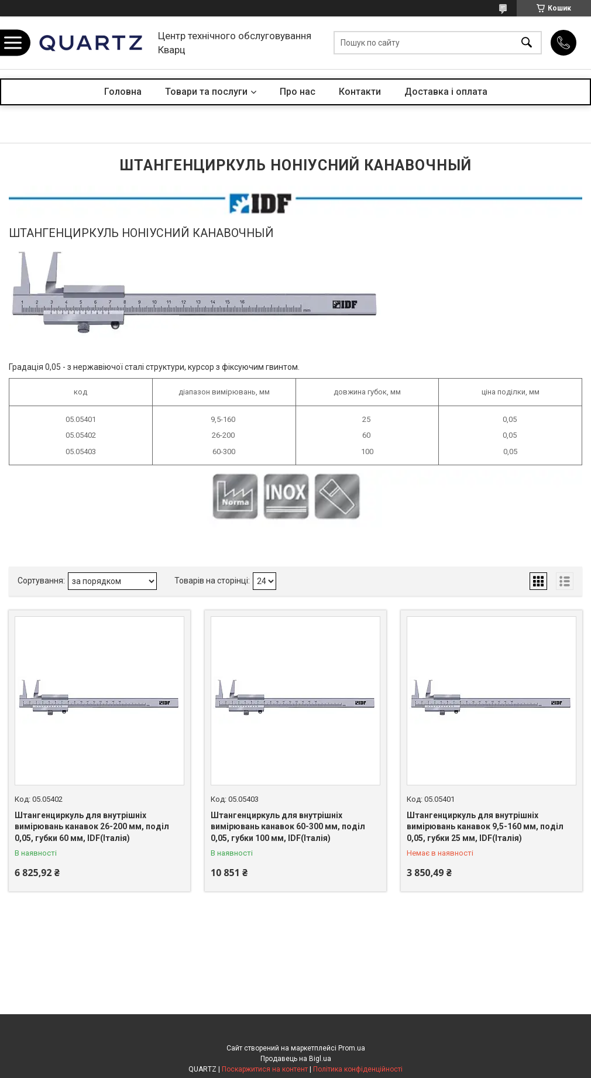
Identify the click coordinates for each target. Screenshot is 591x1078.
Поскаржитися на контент (265, 1069)
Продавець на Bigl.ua (295, 1059)
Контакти (360, 91)
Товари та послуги (206, 91)
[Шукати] (527, 43)
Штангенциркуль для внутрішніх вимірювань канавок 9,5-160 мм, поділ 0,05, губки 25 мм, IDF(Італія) (485, 827)
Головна (123, 91)
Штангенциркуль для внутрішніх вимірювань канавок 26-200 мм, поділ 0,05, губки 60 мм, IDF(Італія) (92, 827)
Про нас (297, 91)
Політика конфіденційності (358, 1069)
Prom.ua (351, 1048)
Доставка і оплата (445, 91)
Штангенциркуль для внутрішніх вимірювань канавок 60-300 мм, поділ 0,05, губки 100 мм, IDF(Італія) (288, 827)
